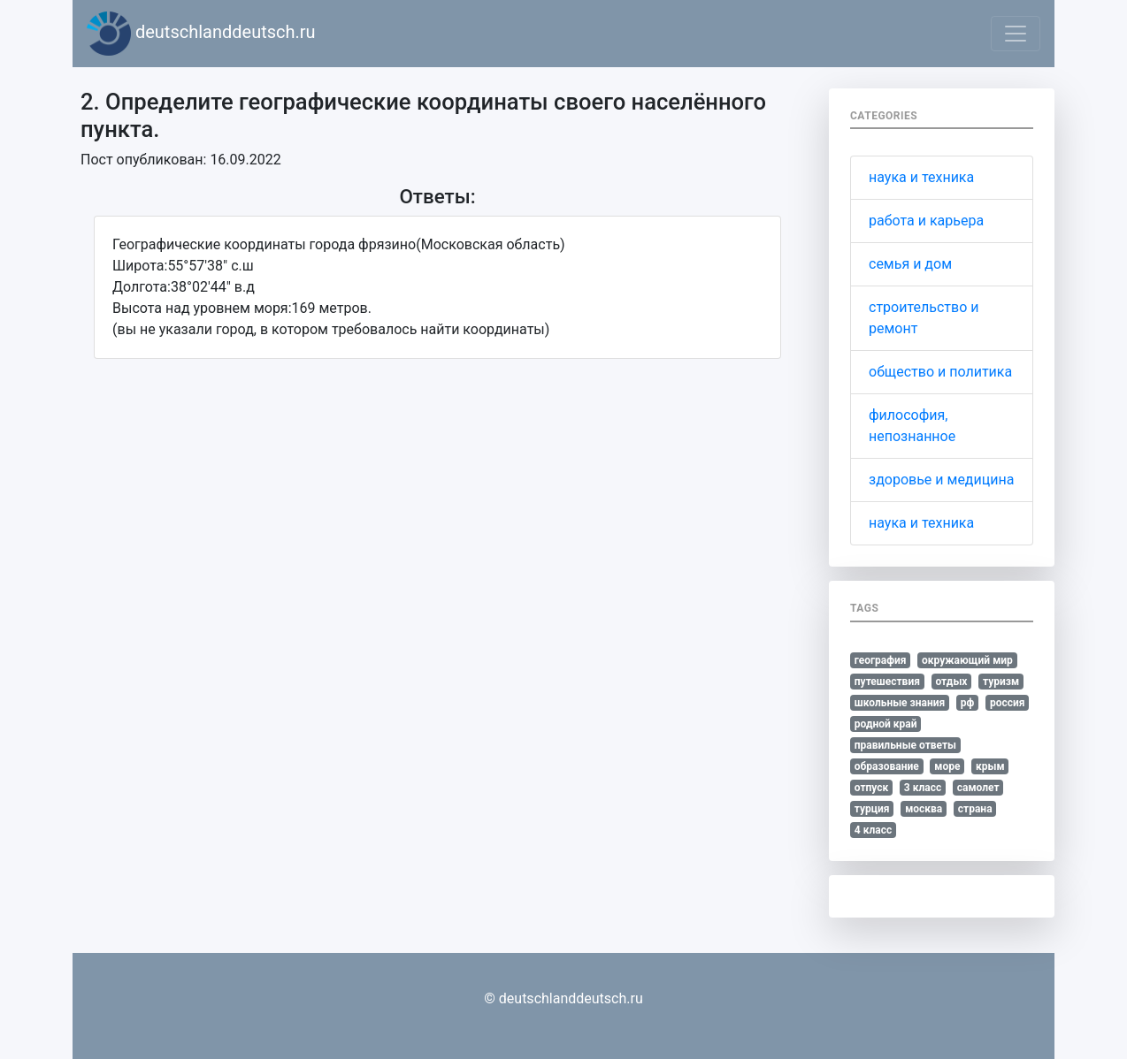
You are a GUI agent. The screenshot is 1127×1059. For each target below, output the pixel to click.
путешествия (887, 681)
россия (1007, 703)
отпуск (872, 787)
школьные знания (900, 703)
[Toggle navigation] (1015, 33)
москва (923, 809)
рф (968, 703)
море (947, 766)
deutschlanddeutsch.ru (201, 33)
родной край (886, 724)
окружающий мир (967, 660)
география (881, 660)
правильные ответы (905, 745)
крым (990, 766)
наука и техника (921, 177)
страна (975, 809)
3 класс (922, 787)
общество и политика (940, 371)
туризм (1001, 681)
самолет (978, 787)
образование (887, 766)
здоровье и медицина (941, 479)
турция (872, 809)
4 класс (873, 830)
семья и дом (910, 263)
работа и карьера (926, 220)
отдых (951, 681)
